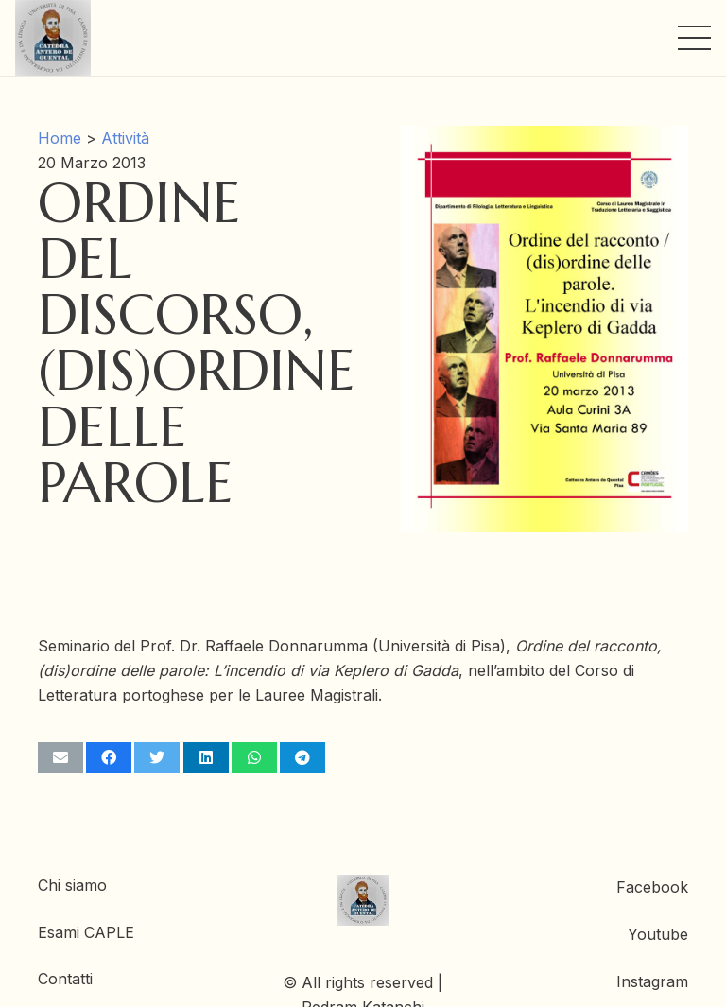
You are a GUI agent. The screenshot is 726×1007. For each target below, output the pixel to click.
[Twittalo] (157, 757)
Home (59, 138)
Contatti (65, 978)
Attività (125, 138)
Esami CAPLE (86, 932)
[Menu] (694, 37)
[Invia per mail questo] (60, 757)
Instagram (652, 981)
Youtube (658, 934)
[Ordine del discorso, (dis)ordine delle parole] (544, 138)
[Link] (53, 38)
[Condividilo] (108, 757)
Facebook (652, 886)
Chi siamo (72, 885)
